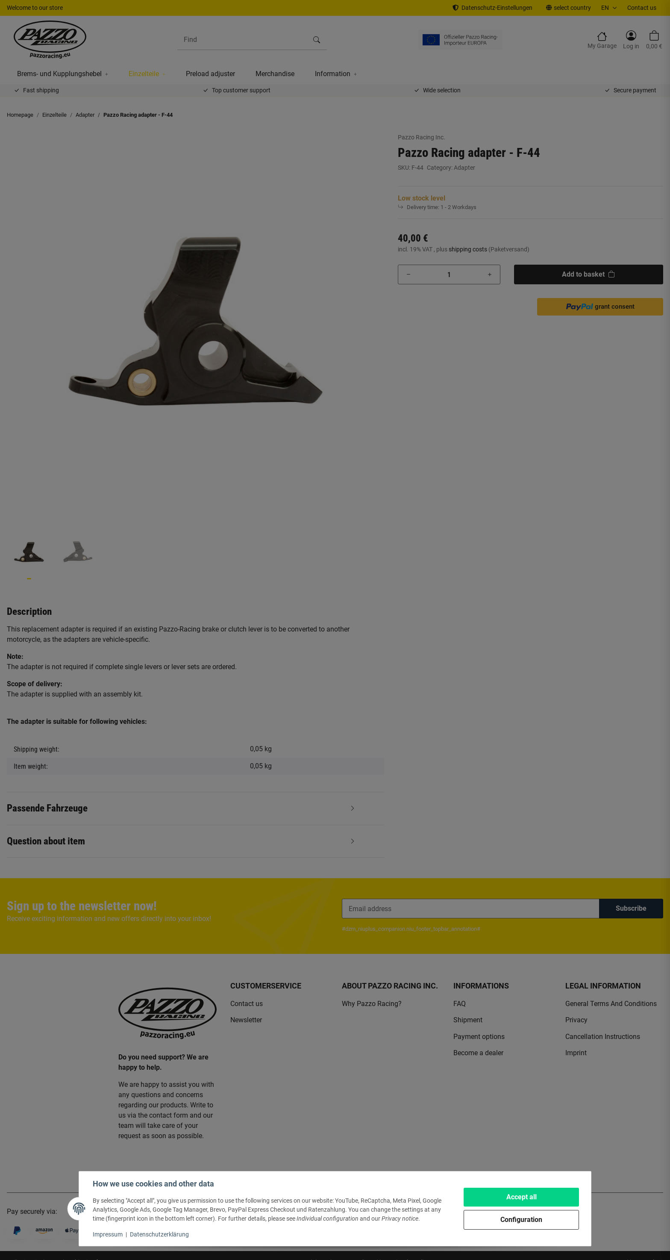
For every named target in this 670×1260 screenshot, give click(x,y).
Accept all (521, 1197)
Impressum (108, 1234)
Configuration (521, 1220)
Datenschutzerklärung (159, 1234)
